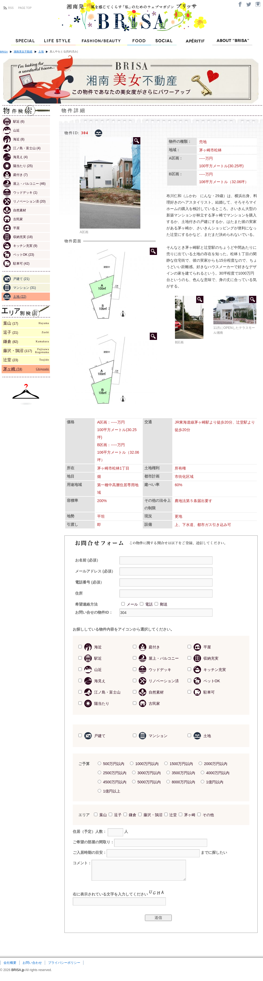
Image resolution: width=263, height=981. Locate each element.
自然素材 (14, 210)
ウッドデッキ (20, 192)
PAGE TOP (25, 7)
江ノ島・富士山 (22, 148)
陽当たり (18, 166)
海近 (13, 139)
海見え (15, 157)
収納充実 (18, 237)
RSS (11, 7)
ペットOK (18, 254)
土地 (41, 51)
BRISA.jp (18, 970)
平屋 (11, 228)
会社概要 (9, 963)
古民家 (13, 219)
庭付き (15, 175)
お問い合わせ (32, 963)
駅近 (13, 121)
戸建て (16, 279)
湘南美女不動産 (23, 51)
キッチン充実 (20, 246)
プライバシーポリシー (64, 963)
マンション (19, 288)
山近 (11, 130)
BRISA (4, 51)
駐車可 (16, 263)
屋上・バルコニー (24, 183)
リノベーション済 (24, 201)
